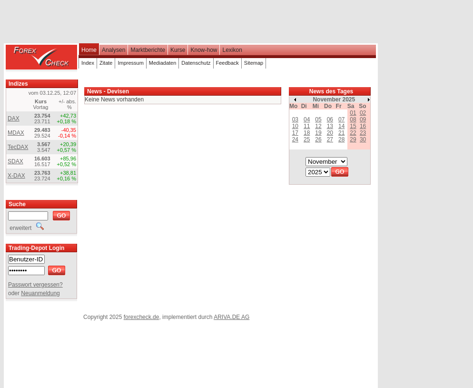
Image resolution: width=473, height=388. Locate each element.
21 (341, 132)
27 (330, 139)
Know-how (203, 50)
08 (353, 119)
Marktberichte (147, 50)
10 (295, 126)
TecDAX (18, 147)
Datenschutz (195, 63)
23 (363, 132)
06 (330, 119)
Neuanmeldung (40, 293)
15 (353, 126)
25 (307, 139)
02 (363, 112)
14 (341, 126)
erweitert (26, 228)
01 (353, 112)
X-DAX (16, 175)
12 (318, 126)
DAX (14, 118)
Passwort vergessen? (35, 284)
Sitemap (253, 63)
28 (341, 139)
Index (87, 63)
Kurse (177, 50)
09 (363, 119)
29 (353, 139)
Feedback (227, 63)
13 (330, 126)
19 (318, 132)
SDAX (15, 161)
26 (318, 139)
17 (295, 132)
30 (363, 139)
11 (307, 126)
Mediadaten (163, 63)
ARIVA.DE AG (231, 317)
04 (307, 119)
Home (89, 50)
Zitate (106, 63)
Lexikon (232, 50)
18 (307, 132)
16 (363, 126)
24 (295, 139)
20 (330, 132)
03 (295, 119)
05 (318, 119)
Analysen (113, 50)
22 (353, 132)
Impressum (130, 63)
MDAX (16, 132)
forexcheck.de (141, 317)
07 (341, 119)
